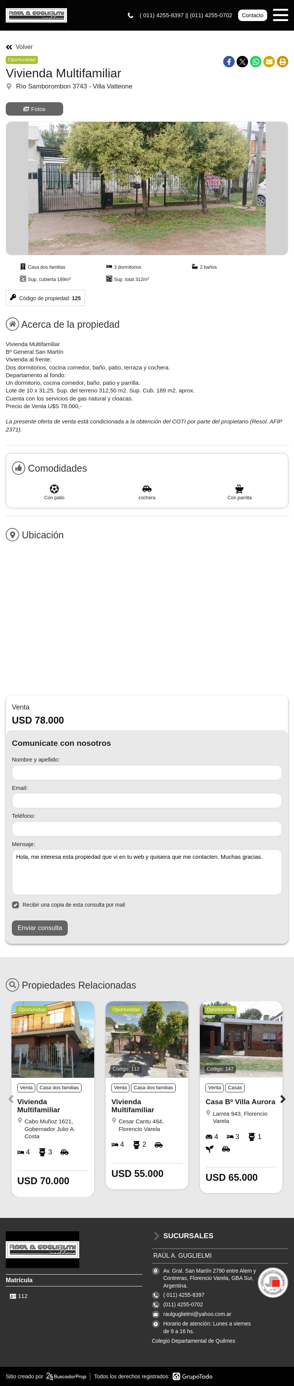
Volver (19, 47)
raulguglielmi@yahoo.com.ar (197, 1314)
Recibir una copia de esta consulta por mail (68, 905)
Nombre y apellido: (36, 759)
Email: (20, 788)
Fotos (34, 109)
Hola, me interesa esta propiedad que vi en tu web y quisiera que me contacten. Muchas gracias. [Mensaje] (147, 872)
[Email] (147, 800)
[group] (147, 188)
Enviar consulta (40, 928)
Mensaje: (23, 844)
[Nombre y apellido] (147, 772)
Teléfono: (23, 815)
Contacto (252, 15)
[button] (283, 1098)
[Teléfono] (147, 829)
